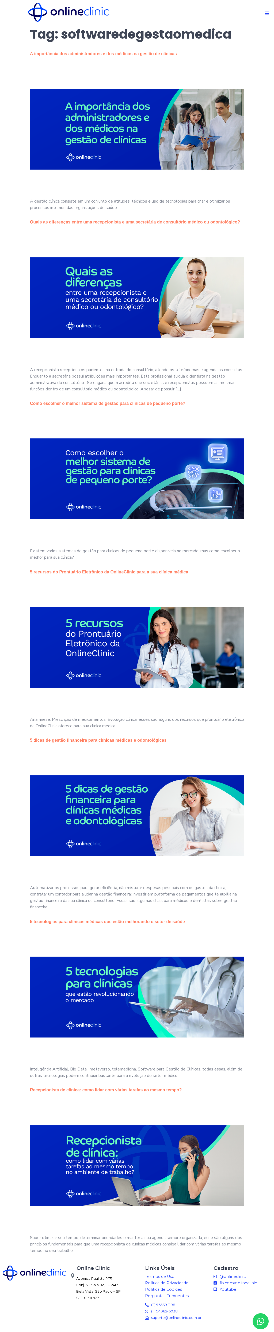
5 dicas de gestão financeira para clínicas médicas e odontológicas (98, 743)
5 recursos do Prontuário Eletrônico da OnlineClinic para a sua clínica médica (109, 574)
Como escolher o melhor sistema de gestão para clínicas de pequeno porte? (107, 406)
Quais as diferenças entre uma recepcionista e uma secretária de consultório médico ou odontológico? (135, 225)
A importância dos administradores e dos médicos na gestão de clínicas (104, 56)
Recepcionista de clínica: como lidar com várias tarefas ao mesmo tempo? (106, 1093)
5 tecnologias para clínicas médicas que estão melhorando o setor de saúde (107, 924)
